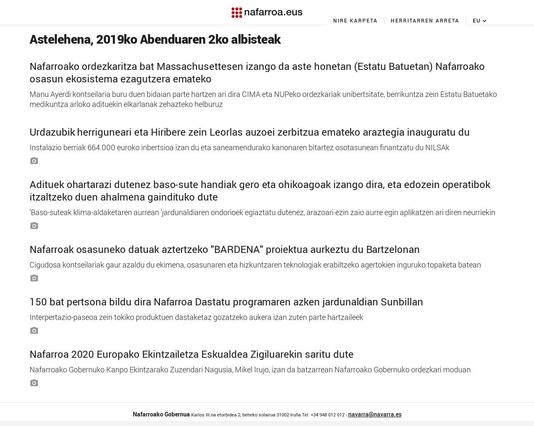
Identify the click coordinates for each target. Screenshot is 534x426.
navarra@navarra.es (375, 414)
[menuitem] (355, 20)
